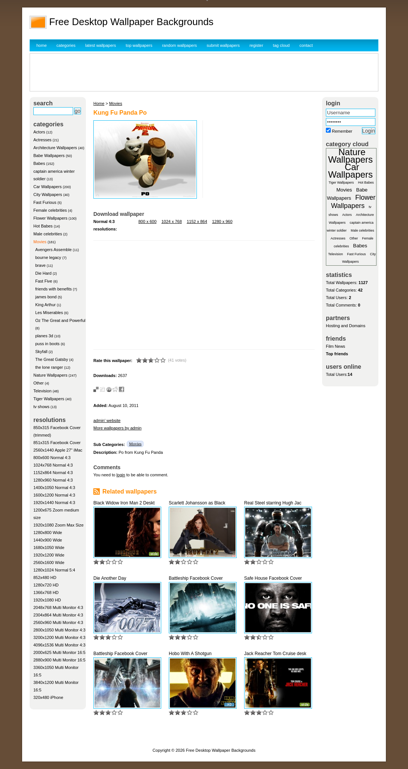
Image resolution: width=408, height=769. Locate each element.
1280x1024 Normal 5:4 (54, 570)
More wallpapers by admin (117, 428)
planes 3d (44, 336)
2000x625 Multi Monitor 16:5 (59, 652)
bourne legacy (48, 257)
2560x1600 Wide (48, 562)
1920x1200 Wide (48, 555)
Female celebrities (50, 210)
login (120, 475)
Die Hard (43, 273)
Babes (39, 163)
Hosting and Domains (345, 325)
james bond (46, 297)
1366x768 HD (45, 592)
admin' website (106, 420)
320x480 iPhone (48, 697)
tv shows (41, 406)
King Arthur (45, 304)
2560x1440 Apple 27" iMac (57, 450)
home (41, 45)
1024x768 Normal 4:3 (53, 465)
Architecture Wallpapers (55, 147)
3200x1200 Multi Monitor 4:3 (59, 637)
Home (98, 103)
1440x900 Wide (47, 540)
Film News (335, 346)
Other (38, 383)
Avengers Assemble (53, 249)
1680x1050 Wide (48, 547)
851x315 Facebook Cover (57, 442)
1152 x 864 (197, 221)
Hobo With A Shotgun (190, 653)
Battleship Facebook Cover (196, 578)
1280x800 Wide (47, 532)
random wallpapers (179, 45)
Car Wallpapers (47, 186)
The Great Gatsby (51, 359)
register (256, 45)
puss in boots (47, 343)
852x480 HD (44, 577)
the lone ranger (49, 367)
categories (66, 45)
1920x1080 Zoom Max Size (58, 525)
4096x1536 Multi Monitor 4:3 (59, 645)
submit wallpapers (223, 45)
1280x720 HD (45, 585)
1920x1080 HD (47, 600)
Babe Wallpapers (48, 155)
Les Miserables (49, 312)
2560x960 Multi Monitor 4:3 (58, 622)
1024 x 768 (171, 221)
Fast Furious (44, 202)
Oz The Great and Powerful (60, 320)
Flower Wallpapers (50, 218)
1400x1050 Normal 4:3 (54, 487)
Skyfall (41, 351)
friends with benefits (53, 289)
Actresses (42, 140)
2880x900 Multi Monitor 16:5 (59, 660)
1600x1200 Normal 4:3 (54, 495)
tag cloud (281, 45)
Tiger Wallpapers (48, 398)
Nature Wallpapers (50, 375)
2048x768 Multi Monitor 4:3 (58, 607)
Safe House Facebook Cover (273, 578)
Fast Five (43, 281)
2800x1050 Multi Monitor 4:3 (59, 630)
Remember (342, 131)
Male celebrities (47, 234)
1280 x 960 (222, 221)
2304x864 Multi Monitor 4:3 (58, 615)
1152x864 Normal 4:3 (53, 472)
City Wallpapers (47, 194)
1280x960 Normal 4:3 (53, 480)
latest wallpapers (100, 45)
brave (40, 265)
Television (42, 391)
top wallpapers (139, 45)
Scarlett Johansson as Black (197, 503)
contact (306, 45)
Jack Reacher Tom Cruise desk (275, 653)
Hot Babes (42, 226)
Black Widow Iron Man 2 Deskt (123, 503)
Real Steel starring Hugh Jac (273, 503)
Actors (39, 132)
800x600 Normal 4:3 (51, 457)
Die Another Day (109, 578)
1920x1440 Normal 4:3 (54, 502)
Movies (39, 241)
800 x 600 (147, 221)
